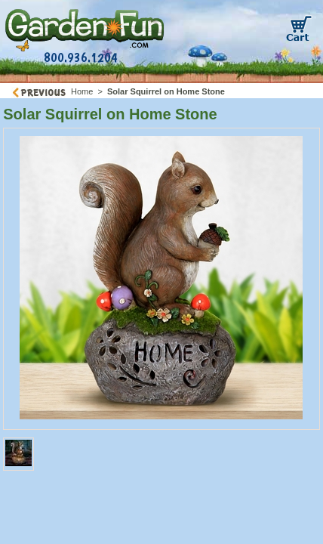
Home (82, 91)
